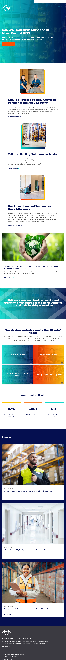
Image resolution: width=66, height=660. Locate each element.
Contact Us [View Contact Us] (6, 653)
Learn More (9, 44)
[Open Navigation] (61, 7)
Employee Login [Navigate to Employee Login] (18, 2)
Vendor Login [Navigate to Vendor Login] (6, 2)
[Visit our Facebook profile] (62, 57)
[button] (33, 2)
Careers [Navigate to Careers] (27, 2)
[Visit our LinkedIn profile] (62, 54)
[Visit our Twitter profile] (62, 60)
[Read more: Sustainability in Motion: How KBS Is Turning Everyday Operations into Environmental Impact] (9, 278)
